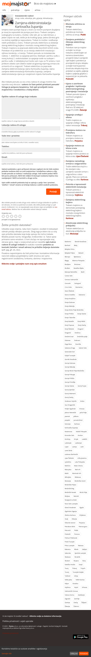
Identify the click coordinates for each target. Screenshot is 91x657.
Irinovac (81, 409)
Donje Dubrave (70, 302)
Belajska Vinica (69, 249)
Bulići (82, 272)
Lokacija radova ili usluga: (31, 127)
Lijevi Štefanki (69, 458)
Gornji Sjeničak (70, 390)
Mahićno (67, 466)
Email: (31, 159)
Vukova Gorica (69, 595)
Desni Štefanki (69, 291)
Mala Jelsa (68, 470)
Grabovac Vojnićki (70, 401)
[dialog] (45, 651)
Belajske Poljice (70, 253)
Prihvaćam (84, 653)
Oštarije (74, 519)
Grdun (82, 401)
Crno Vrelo (68, 287)
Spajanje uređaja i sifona (77, 120)
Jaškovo (75, 416)
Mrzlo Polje (83, 492)
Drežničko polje (82, 337)
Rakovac (81, 546)
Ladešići (84, 439)
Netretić (76, 496)
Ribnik (76, 549)
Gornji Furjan (82, 386)
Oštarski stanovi (70, 523)
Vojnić (76, 587)
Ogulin (82, 508)
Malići (66, 473)
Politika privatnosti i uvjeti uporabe (17, 621)
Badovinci (68, 242)
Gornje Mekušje (70, 367)
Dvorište (78, 344)
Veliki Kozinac (80, 580)
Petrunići (68, 530)
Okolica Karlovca (70, 515)
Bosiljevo (68, 264)
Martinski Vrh (76, 473)
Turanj (67, 572)
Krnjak (76, 439)
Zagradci (67, 599)
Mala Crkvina (78, 466)
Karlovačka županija (71, 428)
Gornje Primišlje (70, 382)
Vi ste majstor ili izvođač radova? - (32, 616)
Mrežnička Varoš (80, 481)
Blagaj (67, 261)
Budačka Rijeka (79, 268)
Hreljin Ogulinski (70, 409)
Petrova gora (83, 527)
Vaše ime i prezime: (31, 137)
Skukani (67, 561)
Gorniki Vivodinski (71, 359)
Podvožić (68, 534)
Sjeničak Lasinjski (80, 553)
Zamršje (76, 599)
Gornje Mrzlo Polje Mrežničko (74, 371)
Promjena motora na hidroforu (77, 135)
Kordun (80, 435)
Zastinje (67, 603)
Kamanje (68, 424)
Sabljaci (84, 549)
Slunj (84, 561)
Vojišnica (68, 587)
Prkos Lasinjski (69, 546)
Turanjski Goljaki (78, 572)
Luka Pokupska (80, 462)
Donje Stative (81, 314)
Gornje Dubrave (70, 363)
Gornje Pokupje (70, 375)
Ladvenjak (68, 443)
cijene (27, 10)
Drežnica (77, 333)
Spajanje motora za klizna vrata (77, 151)
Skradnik (77, 557)
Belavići (81, 253)
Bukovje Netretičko (71, 272)
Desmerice (78, 287)
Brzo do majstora (45, 3)
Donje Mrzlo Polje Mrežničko (74, 310)
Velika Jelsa (68, 580)
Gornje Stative (69, 386)
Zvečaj (76, 603)
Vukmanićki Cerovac (71, 591)
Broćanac (77, 264)
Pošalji (53, 191)
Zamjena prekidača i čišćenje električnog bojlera (77, 59)
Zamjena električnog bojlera (77, 209)
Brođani (67, 268)
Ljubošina (68, 462)
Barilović (67, 245)
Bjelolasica (77, 257)
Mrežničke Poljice (70, 485)
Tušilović (67, 576)
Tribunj (74, 568)
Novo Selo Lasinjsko (71, 504)
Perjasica (82, 523)
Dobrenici (82, 295)
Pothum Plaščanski (71, 538)
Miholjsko (68, 477)
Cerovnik (68, 283)
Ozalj (66, 519)
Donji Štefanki (69, 329)
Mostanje (68, 481)
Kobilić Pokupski (81, 432)
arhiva (37, 10)
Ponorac (77, 534)
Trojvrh (83, 568)
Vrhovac (84, 587)
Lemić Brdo (68, 451)
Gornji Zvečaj (69, 397)
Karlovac (77, 424)
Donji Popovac (69, 325)
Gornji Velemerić (70, 394)
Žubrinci (76, 606)
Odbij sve (73, 653)
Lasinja (74, 447)
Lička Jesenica (81, 458)
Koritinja (67, 439)
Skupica (76, 561)
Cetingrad (77, 283)
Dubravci (77, 340)
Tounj (66, 568)
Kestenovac (68, 432)
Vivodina (75, 584)
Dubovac (68, 340)
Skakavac (68, 557)
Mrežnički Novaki (70, 492)
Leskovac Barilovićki (71, 454)
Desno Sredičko (70, 295)
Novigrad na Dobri (71, 500)
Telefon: (31, 148)
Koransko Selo (69, 435)
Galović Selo (83, 348)
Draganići (68, 333)
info (4, 10)
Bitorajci (67, 257)
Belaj (75, 245)
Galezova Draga (70, 348)
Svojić (81, 565)
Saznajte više (6, 653)
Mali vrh (77, 470)
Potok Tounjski (69, 542)
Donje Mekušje (70, 306)
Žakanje (67, 606)
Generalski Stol (70, 352)
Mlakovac (78, 477)
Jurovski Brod (78, 420)
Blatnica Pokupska (78, 261)
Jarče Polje (83, 413)
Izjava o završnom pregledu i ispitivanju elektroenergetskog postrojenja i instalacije (77, 96)
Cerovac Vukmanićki (71, 280)
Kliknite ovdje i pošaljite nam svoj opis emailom (24, 263)
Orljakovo (82, 515)
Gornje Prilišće (69, 378)
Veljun (67, 584)
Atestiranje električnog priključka (77, 228)
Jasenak (67, 416)
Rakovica (68, 549)
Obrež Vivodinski (70, 508)
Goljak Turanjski (70, 356)
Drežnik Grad (69, 337)
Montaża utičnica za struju (77, 29)
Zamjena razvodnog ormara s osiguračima (77, 170)
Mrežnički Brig (69, 489)
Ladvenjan (78, 443)
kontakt (64, 626)
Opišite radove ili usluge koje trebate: (31, 107)
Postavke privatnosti (10, 633)
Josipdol (67, 420)
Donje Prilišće (69, 314)
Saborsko (68, 553)
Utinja (76, 576)
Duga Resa (68, 344)
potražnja (15, 10)
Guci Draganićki (70, 405)
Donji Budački (69, 321)
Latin (82, 447)
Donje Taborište (70, 318)
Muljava (67, 496)
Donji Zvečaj (82, 325)
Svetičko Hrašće (70, 565)
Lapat (66, 447)
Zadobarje (81, 595)
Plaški (76, 530)
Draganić (81, 329)
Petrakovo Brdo (70, 527)
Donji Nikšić (81, 321)
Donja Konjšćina (70, 299)
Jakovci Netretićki (70, 413)
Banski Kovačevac (80, 242)
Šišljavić (83, 603)
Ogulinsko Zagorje (71, 511)
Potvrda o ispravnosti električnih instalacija (77, 189)
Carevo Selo (69, 276)
